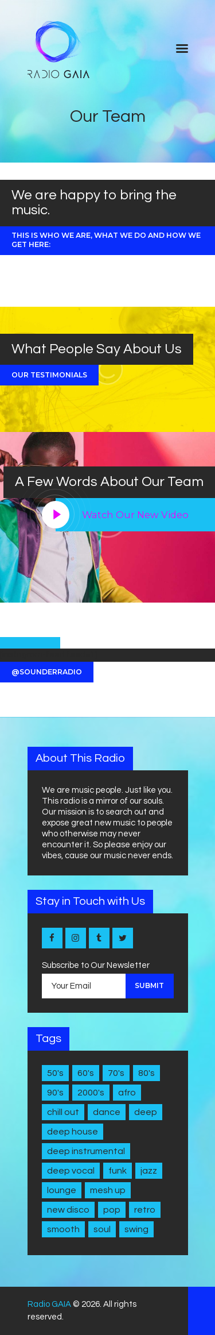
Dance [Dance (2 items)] (106, 1112)
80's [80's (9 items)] (146, 1073)
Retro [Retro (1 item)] (144, 1209)
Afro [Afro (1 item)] (127, 1092)
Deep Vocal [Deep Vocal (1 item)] (71, 1170)
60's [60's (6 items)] (85, 1073)
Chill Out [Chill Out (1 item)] (63, 1112)
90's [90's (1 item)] (55, 1092)
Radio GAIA (49, 1304)
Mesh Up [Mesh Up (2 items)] (108, 1190)
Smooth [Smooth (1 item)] (63, 1229)
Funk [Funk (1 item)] (117, 1170)
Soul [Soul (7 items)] (102, 1229)
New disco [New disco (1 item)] (68, 1209)
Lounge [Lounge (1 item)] (61, 1190)
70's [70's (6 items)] (116, 1073)
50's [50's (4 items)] (55, 1073)
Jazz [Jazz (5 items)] (148, 1170)
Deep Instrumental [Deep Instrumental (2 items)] (86, 1151)
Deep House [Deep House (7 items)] (72, 1131)
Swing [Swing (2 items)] (136, 1229)
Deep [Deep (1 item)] (145, 1112)
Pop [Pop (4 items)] (111, 1209)
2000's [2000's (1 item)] (90, 1092)
